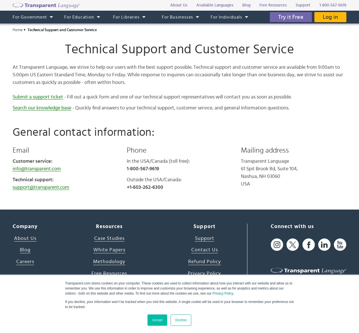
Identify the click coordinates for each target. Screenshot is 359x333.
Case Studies (109, 238)
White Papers (109, 249)
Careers (25, 261)
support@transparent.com (41, 187)
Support (204, 238)
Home (17, 30)
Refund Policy (204, 261)
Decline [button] (181, 320)
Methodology (109, 261)
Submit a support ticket (38, 97)
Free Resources (109, 273)
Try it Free (290, 17)
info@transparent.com (37, 168)
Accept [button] (157, 320)
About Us (25, 238)
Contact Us (204, 249)
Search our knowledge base (42, 108)
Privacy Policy (222, 293)
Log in (330, 17)
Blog (25, 249)
